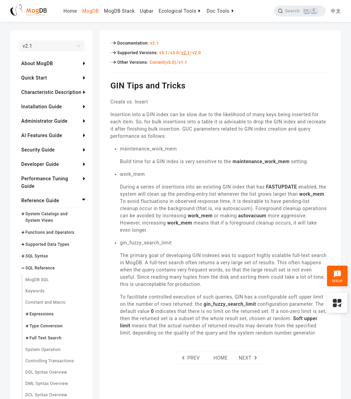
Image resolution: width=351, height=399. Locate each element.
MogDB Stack (119, 11)
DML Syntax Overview (46, 383)
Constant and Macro (45, 302)
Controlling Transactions (49, 361)
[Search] (300, 10)
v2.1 (154, 43)
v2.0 (196, 52)
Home (70, 11)
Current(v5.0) (162, 62)
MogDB (90, 11)
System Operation (43, 349)
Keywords (35, 291)
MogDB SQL (37, 279)
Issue (337, 276)
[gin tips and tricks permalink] (105, 85)
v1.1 (183, 62)
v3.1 (163, 52)
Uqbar (147, 11)
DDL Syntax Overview (46, 372)
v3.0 (174, 52)
